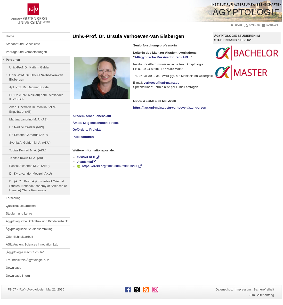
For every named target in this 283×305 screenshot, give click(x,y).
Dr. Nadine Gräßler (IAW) (26, 127)
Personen (13, 59)
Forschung (13, 198)
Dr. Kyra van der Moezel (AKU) (30, 173)
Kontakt (272, 25)
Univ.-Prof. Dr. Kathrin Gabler (29, 67)
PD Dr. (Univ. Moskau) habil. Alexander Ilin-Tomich (36, 97)
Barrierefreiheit (264, 289)
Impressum (243, 289)
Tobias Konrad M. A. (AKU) (27, 150)
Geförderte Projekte (87, 129)
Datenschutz (224, 289)
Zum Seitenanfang (261, 295)
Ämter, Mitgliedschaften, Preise (96, 123)
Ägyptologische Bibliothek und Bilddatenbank (37, 221)
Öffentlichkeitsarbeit (19, 236)
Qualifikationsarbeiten (21, 206)
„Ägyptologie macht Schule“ (25, 252)
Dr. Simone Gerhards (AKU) (28, 135)
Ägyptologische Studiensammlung (29, 229)
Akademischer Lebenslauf (92, 116)
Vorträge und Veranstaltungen (26, 52)
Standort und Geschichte (23, 44)
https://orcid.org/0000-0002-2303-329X (107, 166)
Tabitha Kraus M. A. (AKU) (27, 158)
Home (239, 25)
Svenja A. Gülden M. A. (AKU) (29, 142)
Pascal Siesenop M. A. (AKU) (29, 166)
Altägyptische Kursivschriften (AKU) (162, 57)
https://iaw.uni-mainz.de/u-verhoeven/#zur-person (169, 107)
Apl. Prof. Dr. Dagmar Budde (29, 87)
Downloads (13, 267)
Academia (84, 162)
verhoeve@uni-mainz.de (161, 82)
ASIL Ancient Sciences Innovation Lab (32, 244)
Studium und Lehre (19, 213)
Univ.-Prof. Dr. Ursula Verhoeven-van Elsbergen (36, 77)
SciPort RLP (86, 157)
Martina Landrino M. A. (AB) (28, 119)
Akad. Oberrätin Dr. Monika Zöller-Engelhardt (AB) (32, 109)
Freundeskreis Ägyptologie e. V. (27, 260)
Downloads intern (18, 275)
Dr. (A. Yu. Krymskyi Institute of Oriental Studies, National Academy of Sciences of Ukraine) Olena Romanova (38, 185)
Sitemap (254, 25)
